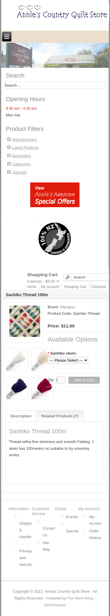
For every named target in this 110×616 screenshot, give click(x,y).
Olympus (67, 307)
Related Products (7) (59, 416)
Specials (19, 172)
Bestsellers (21, 156)
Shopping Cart (75, 287)
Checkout (98, 287)
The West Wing (80, 598)
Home (31, 287)
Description (21, 416)
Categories (21, 164)
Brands (72, 517)
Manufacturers (24, 139)
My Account (50, 287)
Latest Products (25, 147)
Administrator (55, 605)
